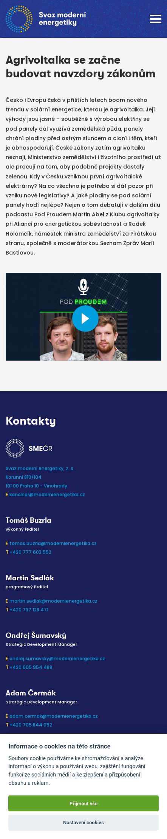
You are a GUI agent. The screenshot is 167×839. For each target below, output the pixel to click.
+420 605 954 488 (30, 667)
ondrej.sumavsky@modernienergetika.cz (57, 658)
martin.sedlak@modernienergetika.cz (53, 601)
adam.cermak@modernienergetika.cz (53, 716)
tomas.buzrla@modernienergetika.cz (53, 543)
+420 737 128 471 (28, 609)
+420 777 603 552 (30, 552)
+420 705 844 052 (30, 725)
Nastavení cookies (83, 822)
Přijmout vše (83, 803)
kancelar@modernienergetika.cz (47, 494)
